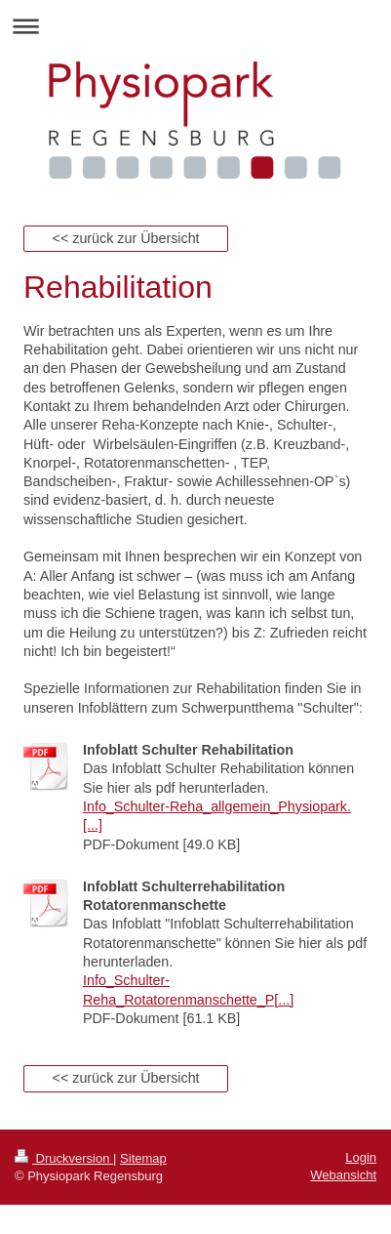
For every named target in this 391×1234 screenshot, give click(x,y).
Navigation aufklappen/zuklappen (195, 26)
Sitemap (143, 1158)
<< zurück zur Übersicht (126, 238)
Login (360, 1157)
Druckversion (64, 1158)
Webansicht (343, 1175)
